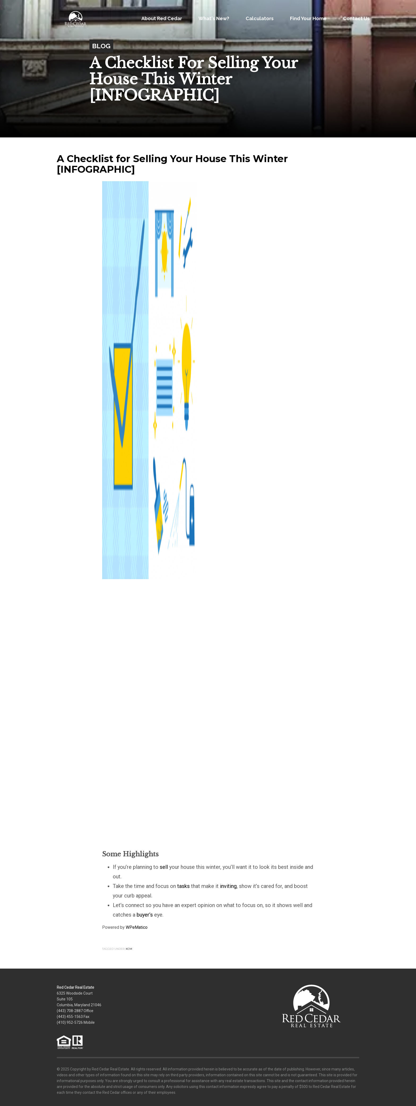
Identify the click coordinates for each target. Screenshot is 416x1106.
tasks (183, 886)
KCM (129, 949)
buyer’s (145, 915)
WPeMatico (137, 927)
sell (164, 867)
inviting (228, 886)
